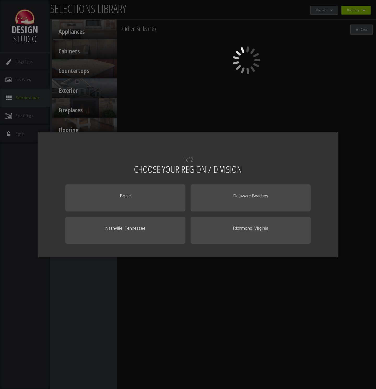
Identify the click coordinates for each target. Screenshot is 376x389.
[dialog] (188, 194)
